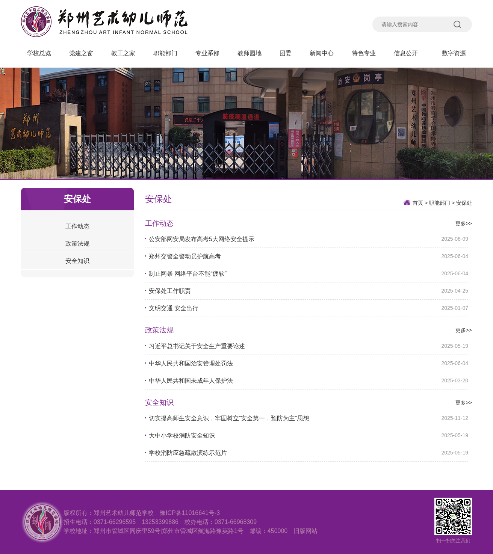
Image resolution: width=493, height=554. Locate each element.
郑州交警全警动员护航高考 (185, 256)
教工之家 (123, 53)
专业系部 (207, 53)
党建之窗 (81, 53)
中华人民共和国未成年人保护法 (191, 380)
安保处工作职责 (170, 291)
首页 (418, 203)
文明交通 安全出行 (173, 308)
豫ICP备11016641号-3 (190, 513)
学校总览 (39, 53)
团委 (286, 53)
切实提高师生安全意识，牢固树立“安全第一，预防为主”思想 (229, 418)
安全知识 (77, 261)
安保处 (464, 203)
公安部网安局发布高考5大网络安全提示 (201, 239)
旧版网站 (305, 531)
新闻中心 (322, 53)
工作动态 (77, 226)
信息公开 (409, 53)
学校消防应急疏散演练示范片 (188, 453)
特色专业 (364, 53)
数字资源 (454, 53)
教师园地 (249, 53)
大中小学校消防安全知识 (182, 435)
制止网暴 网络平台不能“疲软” (188, 273)
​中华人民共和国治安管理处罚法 (191, 363)
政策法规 (77, 243)
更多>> (463, 223)
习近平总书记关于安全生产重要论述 (197, 346)
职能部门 (165, 53)
